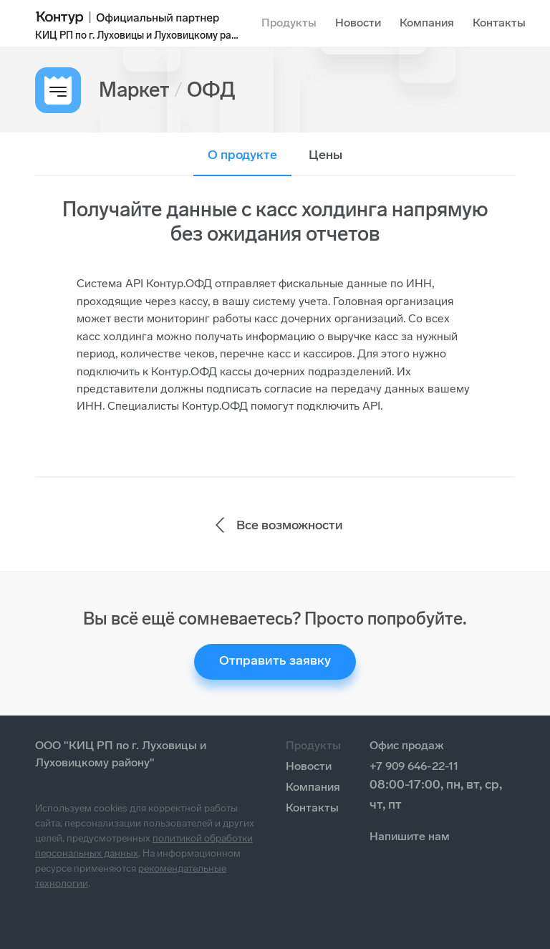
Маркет (134, 90)
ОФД (211, 90)
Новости (358, 22)
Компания (427, 22)
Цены (325, 155)
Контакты (499, 22)
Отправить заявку (275, 660)
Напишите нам (410, 836)
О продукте (242, 155)
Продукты (289, 22)
